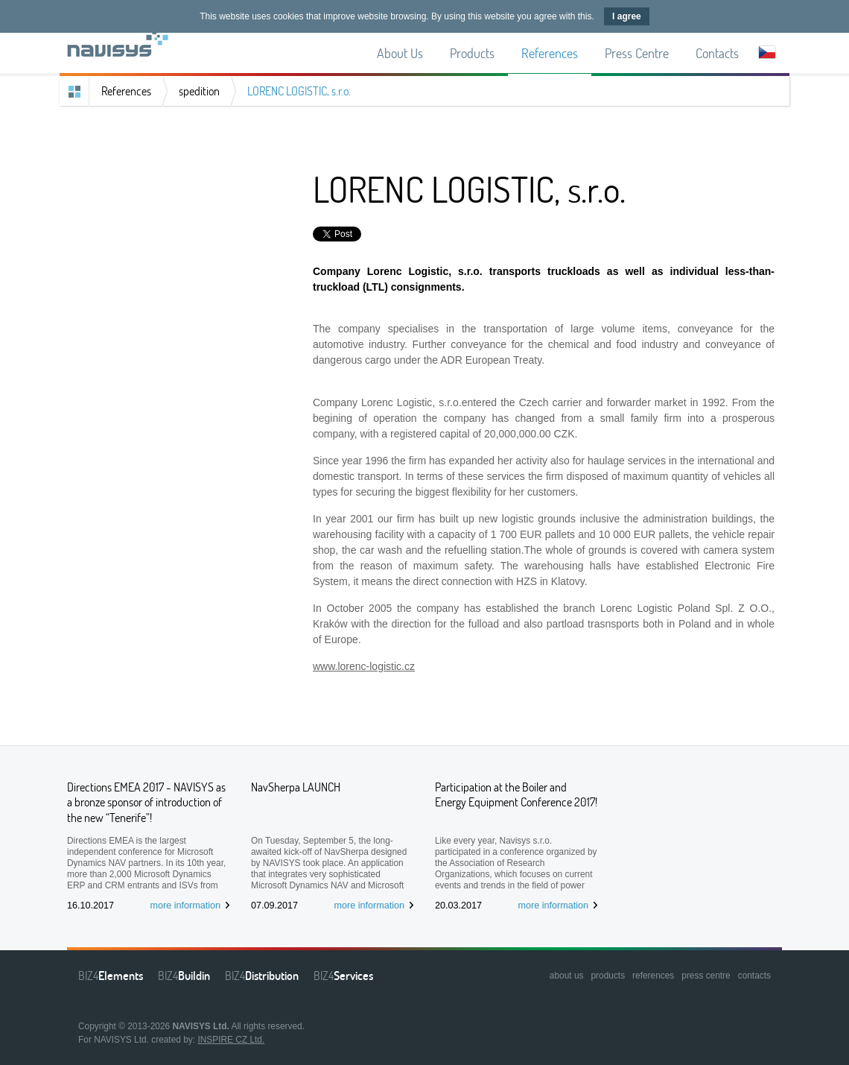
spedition (199, 90)
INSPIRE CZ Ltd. (230, 1039)
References (126, 90)
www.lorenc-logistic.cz (364, 666)
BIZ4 (110, 975)
